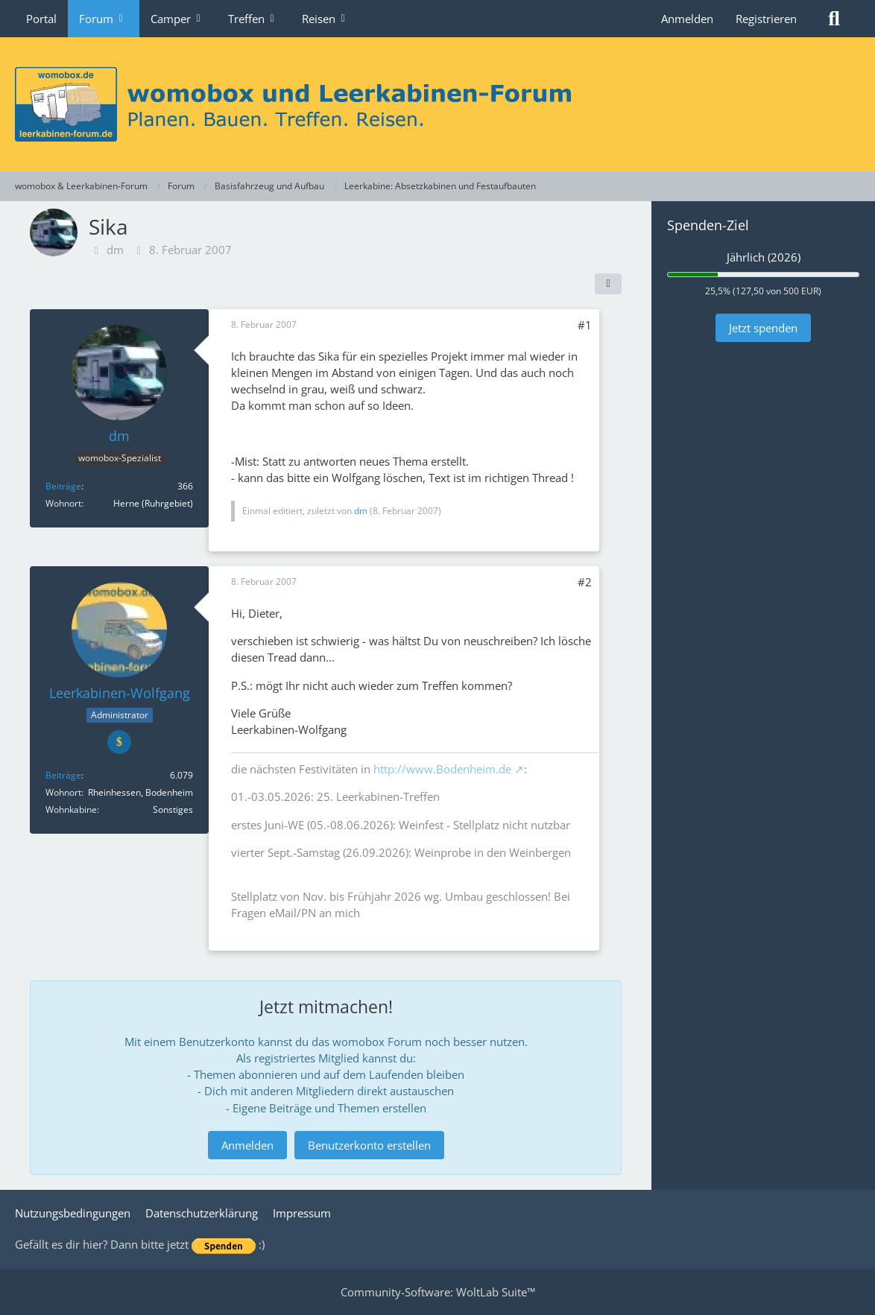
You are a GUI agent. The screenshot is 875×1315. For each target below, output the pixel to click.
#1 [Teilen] (585, 324)
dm (115, 249)
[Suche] (834, 18)
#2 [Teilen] (585, 581)
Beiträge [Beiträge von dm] (63, 486)
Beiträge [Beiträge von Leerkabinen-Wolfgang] (63, 775)
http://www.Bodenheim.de (442, 768)
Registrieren (766, 18)
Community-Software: (438, 1291)
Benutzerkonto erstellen (369, 1145)
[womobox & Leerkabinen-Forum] (437, 104)
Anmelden (687, 18)
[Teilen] (608, 283)
